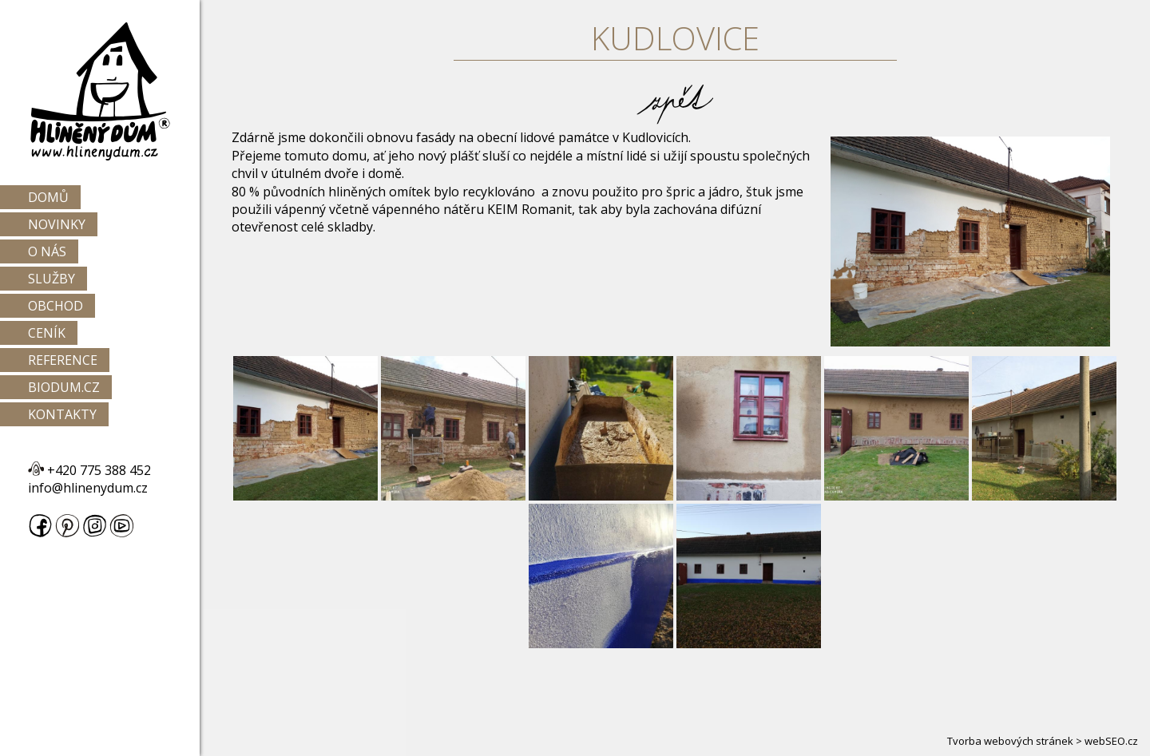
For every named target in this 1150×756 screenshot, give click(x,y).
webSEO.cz (1111, 741)
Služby (51, 278)
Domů (48, 197)
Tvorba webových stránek (1010, 741)
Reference (62, 360)
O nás (47, 251)
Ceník (46, 333)
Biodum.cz (64, 387)
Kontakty (62, 414)
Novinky (56, 224)
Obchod (55, 306)
